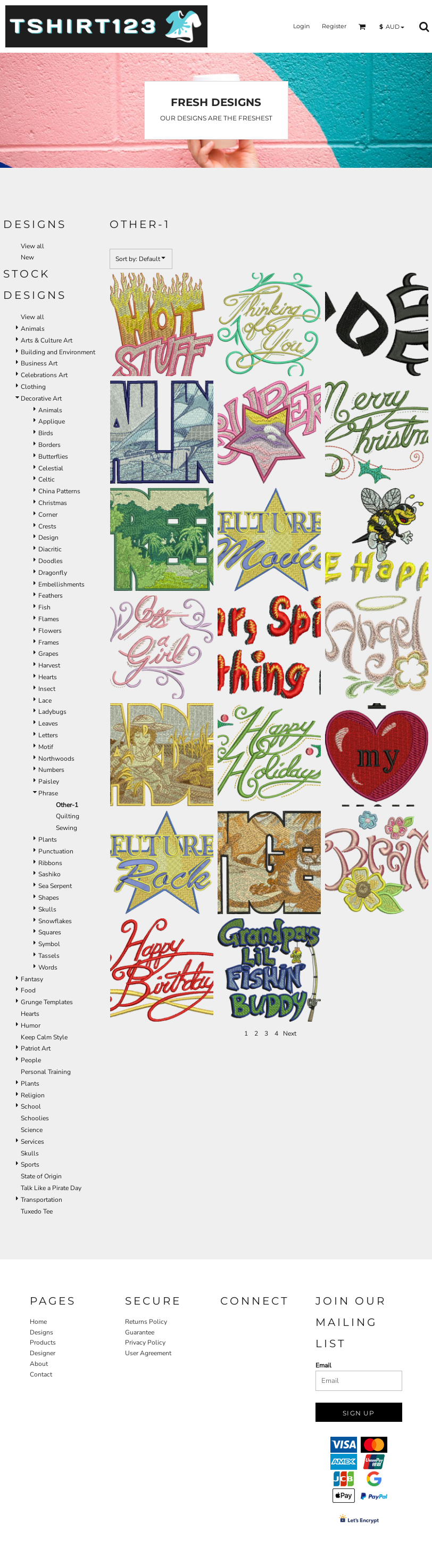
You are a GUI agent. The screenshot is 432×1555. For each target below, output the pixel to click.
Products (43, 1342)
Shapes (48, 897)
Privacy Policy (145, 1342)
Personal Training (46, 1072)
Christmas (52, 503)
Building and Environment (58, 352)
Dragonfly (52, 572)
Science (32, 1130)
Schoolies (35, 1118)
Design (48, 537)
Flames (48, 619)
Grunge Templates (47, 1002)
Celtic (46, 479)
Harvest (49, 665)
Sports (30, 1164)
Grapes (48, 653)
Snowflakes (55, 921)
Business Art (39, 363)
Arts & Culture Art (46, 340)
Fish (44, 607)
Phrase (48, 793)
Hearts (47, 677)
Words (47, 967)
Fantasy (32, 979)
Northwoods (56, 758)
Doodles (50, 561)
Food (28, 990)
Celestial (50, 468)
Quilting (67, 816)
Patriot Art (36, 1048)
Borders (49, 445)
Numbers (51, 770)
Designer (42, 1353)
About (39, 1363)
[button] (362, 26)
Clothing (33, 386)
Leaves (48, 723)
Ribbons (50, 863)
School (31, 1106)
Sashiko (49, 874)
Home (38, 1321)
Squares (49, 932)
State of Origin (41, 1176)
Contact (41, 1374)
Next (289, 1033)
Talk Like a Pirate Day (51, 1188)
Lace (45, 700)
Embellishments (61, 584)
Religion (33, 1095)
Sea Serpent (55, 886)
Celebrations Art (44, 375)
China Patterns (59, 491)
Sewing (66, 828)
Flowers (50, 630)
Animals (33, 328)
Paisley (48, 781)
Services (32, 1141)
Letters (48, 735)
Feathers (50, 595)
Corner (47, 514)
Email (323, 1365)
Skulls (47, 909)
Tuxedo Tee (37, 1211)
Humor (30, 1025)
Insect (46, 689)
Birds (45, 433)
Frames (48, 642)
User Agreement (148, 1353)
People (31, 1060)
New (27, 257)
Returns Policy (146, 1321)
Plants (47, 839)
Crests (47, 526)
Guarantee (139, 1332)
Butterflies (53, 456)
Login (301, 26)
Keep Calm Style (44, 1037)
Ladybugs (52, 711)
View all (32, 246)
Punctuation (55, 851)
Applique (51, 421)
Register (334, 26)
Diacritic (50, 549)
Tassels (49, 955)
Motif (45, 747)
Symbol (49, 944)
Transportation (41, 1199)
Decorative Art (41, 398)
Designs (41, 1332)
